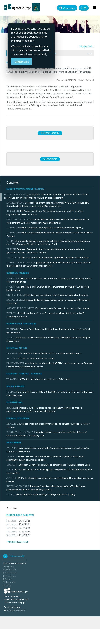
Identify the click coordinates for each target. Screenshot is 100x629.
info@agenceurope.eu (16, 610)
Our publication (10, 573)
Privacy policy (8, 566)
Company (7, 579)
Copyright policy (9, 569)
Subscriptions (9, 576)
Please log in (50, 133)
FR (83, 7)
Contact (7, 585)
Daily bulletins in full (18, 541)
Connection (67, 7)
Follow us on (17, 556)
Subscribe (50, 159)
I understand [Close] (21, 61)
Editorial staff (9, 582)
